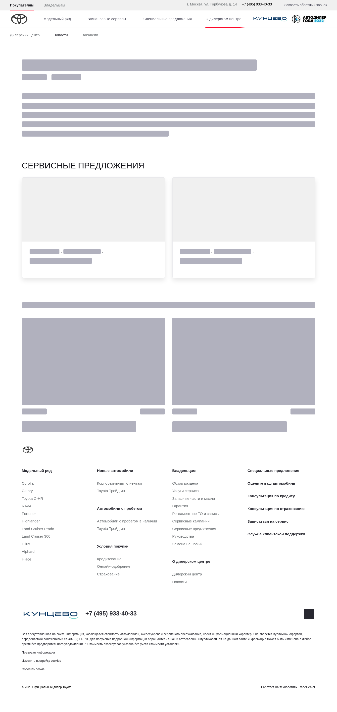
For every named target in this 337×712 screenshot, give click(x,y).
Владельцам (54, 5)
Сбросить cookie (33, 669)
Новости (60, 35)
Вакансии (90, 35)
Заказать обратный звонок (305, 5)
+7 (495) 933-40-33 (257, 4)
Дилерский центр (25, 35)
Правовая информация (38, 652)
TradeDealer (306, 687)
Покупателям (22, 5)
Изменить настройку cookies (41, 660)
